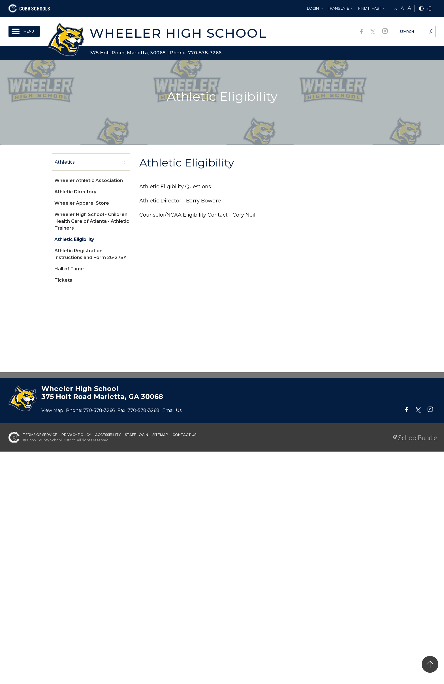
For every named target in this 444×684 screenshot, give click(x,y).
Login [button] (313, 8)
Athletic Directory (75, 191)
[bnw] (421, 9)
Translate (338, 8)
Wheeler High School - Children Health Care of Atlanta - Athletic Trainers (91, 221)
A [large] (409, 8)
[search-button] (431, 32)
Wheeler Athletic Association (88, 180)
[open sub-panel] (124, 162)
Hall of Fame (69, 269)
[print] (430, 9)
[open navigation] (24, 31)
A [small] (395, 9)
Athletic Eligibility (74, 239)
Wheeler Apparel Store (81, 203)
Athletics (64, 162)
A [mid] (402, 8)
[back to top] (430, 664)
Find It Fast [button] (369, 8)
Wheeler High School (177, 33)
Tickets (63, 280)
